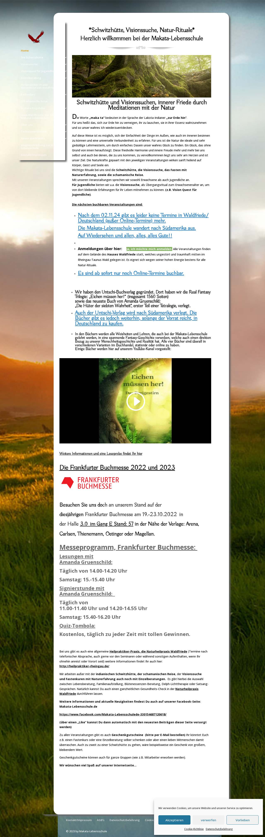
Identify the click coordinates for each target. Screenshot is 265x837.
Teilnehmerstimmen (34, 131)
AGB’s (100, 820)
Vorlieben (243, 820)
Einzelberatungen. (153, 679)
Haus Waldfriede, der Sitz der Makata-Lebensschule (40, 116)
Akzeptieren (174, 820)
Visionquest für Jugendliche (39, 71)
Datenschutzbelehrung (219, 829)
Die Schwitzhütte (32, 57)
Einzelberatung (31, 78)
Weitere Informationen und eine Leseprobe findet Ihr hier (100, 454)
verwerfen (208, 820)
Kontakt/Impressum (34, 155)
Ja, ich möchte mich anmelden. (149, 249)
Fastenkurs (28, 94)
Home (25, 50)
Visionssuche (29, 64)
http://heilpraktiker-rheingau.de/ (84, 666)
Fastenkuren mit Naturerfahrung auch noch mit (102, 679)
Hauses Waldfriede (121, 254)
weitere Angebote (33, 108)
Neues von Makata (33, 138)
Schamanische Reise (34, 101)
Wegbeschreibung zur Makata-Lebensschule (41, 147)
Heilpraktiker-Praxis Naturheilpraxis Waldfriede (39, 86)
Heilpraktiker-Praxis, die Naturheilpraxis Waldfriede (148, 651)
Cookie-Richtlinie (194, 829)
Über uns (27, 124)
